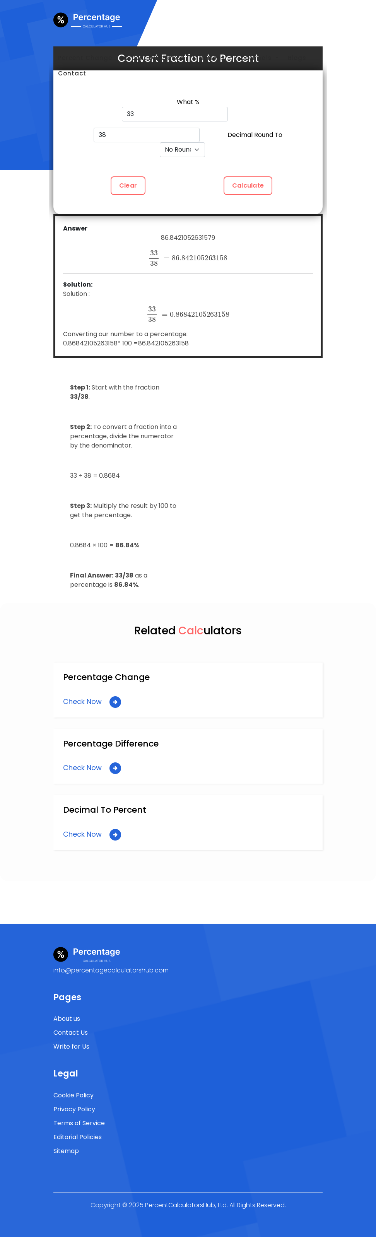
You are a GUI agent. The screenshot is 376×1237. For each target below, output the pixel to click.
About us (66, 1018)
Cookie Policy (73, 1095)
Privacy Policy (74, 1109)
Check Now (92, 702)
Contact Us (70, 1032)
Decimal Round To (254, 134)
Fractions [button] (210, 58)
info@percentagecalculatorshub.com (111, 970)
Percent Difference (152, 58)
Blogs (297, 58)
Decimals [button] (257, 58)
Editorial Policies (77, 1137)
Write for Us (71, 1046)
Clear (128, 185)
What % (188, 101)
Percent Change (85, 58)
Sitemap (66, 1150)
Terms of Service (79, 1123)
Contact (72, 73)
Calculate (248, 185)
